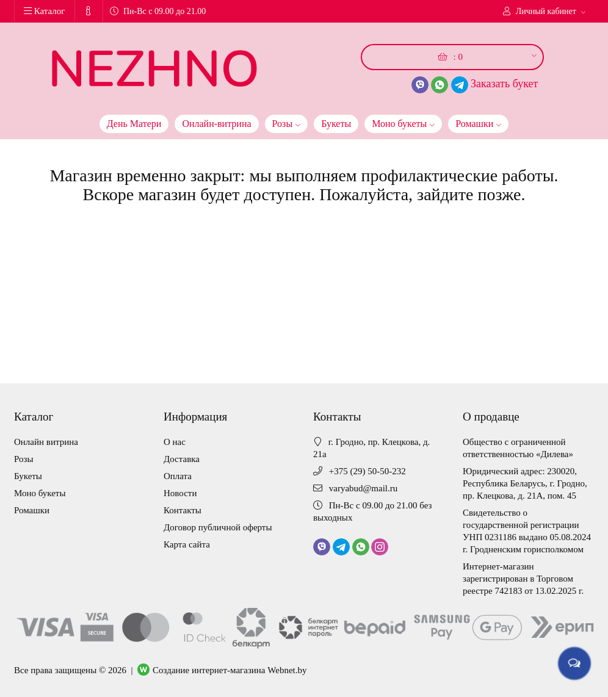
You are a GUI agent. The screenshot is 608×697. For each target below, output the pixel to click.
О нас (175, 442)
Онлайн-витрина (216, 123)
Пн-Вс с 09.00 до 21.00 (157, 11)
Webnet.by (286, 670)
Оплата (178, 476)
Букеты (336, 123)
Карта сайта (187, 544)
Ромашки (478, 122)
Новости (180, 493)
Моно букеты (403, 122)
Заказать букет (504, 84)
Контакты (182, 510)
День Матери (134, 123)
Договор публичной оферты (218, 527)
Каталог (44, 11)
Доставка (182, 459)
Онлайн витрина (46, 442)
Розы (286, 122)
